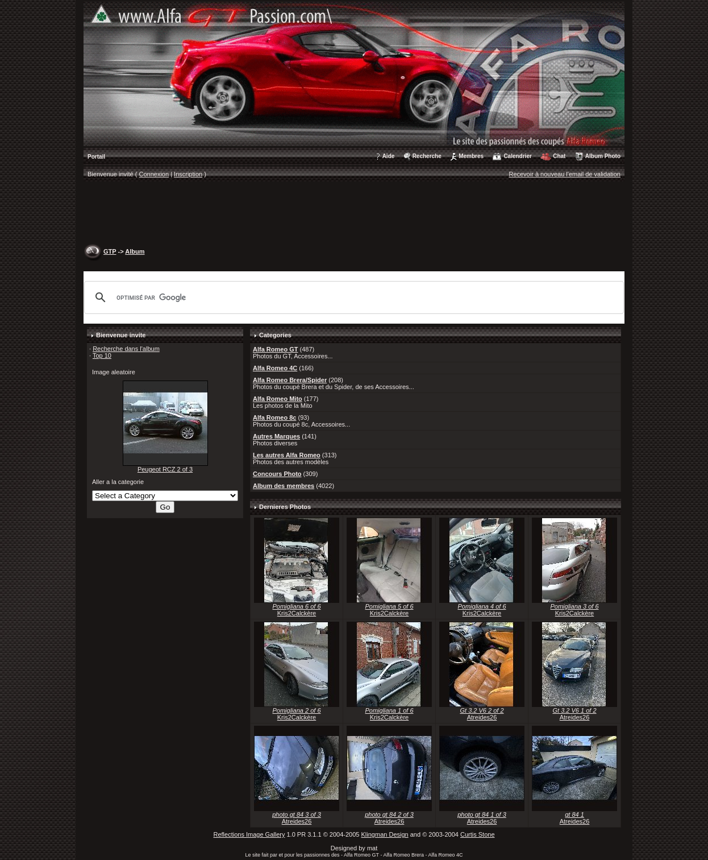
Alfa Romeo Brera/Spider (290, 380)
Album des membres (283, 485)
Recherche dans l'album (126, 348)
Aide (388, 156)
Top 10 (102, 355)
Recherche (427, 156)
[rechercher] (352, 297)
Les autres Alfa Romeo (286, 455)
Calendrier (517, 156)
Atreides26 (482, 717)
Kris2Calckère (296, 613)
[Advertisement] (354, 213)
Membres (471, 156)
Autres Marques (276, 436)
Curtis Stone (477, 834)
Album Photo (602, 156)
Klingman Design (385, 834)
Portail (96, 157)
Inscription (188, 174)
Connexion (154, 174)
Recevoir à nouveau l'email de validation (564, 174)
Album (134, 251)
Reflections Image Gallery (249, 834)
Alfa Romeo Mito (277, 398)
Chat (559, 156)
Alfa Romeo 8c (274, 417)
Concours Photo (277, 473)
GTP (109, 251)
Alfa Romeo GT (275, 349)
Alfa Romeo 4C (275, 368)
